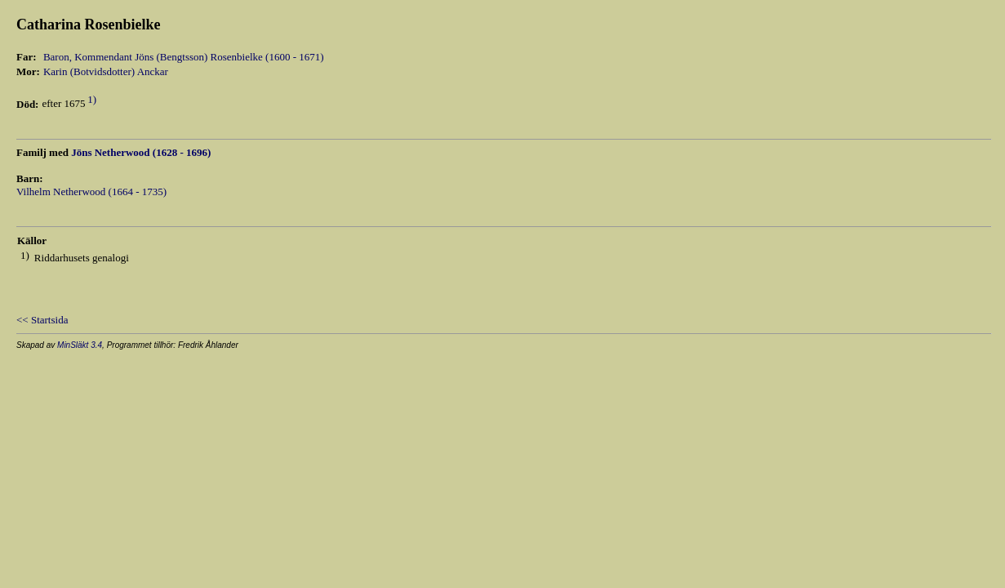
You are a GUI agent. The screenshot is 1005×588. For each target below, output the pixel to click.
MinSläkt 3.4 (79, 345)
